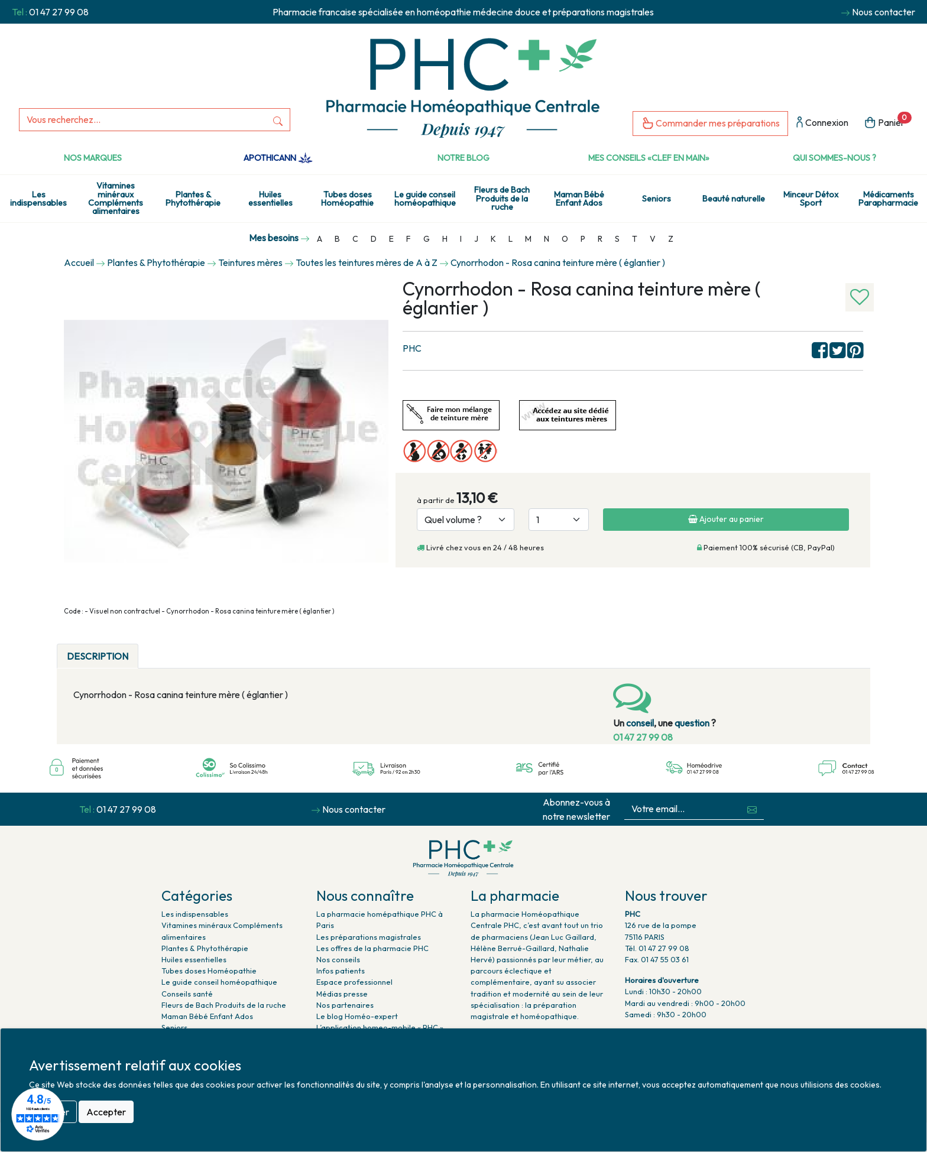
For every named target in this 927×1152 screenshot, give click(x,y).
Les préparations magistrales (368, 937)
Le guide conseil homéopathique (425, 198)
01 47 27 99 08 (59, 12)
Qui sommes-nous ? (834, 157)
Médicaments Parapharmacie (888, 198)
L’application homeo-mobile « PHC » (379, 1027)
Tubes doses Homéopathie (347, 198)
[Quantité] (559, 519)
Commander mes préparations (710, 123)
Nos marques (93, 157)
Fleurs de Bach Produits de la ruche (502, 198)
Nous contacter (883, 12)
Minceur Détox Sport (810, 198)
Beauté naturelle (733, 198)
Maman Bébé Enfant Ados (579, 198)
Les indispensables (38, 198)
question (692, 723)
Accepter (106, 1112)
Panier (888, 121)
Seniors (656, 198)
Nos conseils (338, 959)
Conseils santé (187, 993)
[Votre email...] (682, 809)
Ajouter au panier (726, 519)
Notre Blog (463, 157)
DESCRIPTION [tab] (97, 656)
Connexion (822, 123)
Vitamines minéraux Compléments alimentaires (115, 198)
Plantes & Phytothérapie (193, 198)
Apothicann (278, 157)
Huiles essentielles (270, 198)
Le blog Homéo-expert (357, 1016)
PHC (412, 348)
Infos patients (340, 970)
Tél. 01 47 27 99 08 (657, 948)
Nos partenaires (345, 1005)
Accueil (79, 262)
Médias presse (342, 993)
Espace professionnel (354, 981)
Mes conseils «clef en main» (648, 157)
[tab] (148, 649)
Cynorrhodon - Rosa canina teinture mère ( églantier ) (557, 262)
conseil (640, 723)
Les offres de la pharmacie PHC (372, 948)
